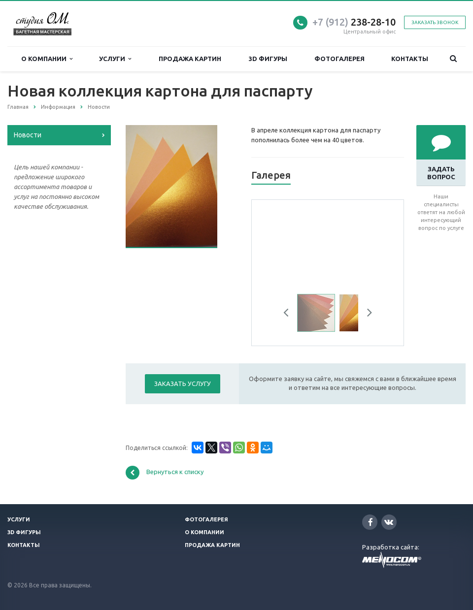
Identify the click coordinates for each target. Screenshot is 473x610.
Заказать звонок (434, 22)
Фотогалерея (339, 58)
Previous (289, 314)
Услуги (115, 59)
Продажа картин (190, 58)
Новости (27, 135)
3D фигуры (268, 58)
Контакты (409, 58)
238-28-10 (354, 22)
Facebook (370, 522)
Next (366, 314)
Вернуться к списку (164, 473)
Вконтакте (388, 521)
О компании (46, 59)
